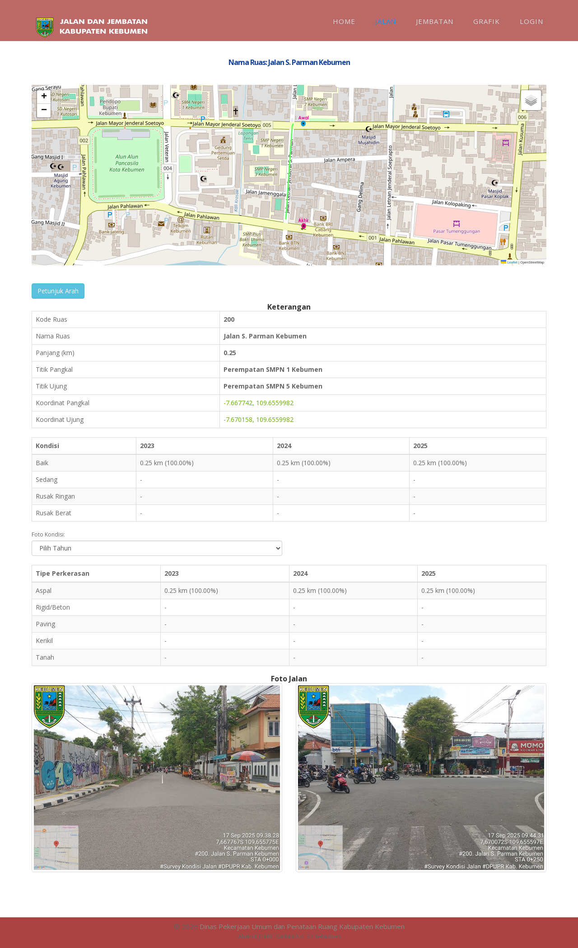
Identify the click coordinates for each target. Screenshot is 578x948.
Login (531, 21)
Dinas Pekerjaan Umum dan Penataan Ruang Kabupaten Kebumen (302, 926)
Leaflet (509, 262)
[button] (303, 121)
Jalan (385, 21)
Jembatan (434, 21)
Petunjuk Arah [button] (58, 291)
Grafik (486, 21)
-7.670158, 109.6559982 (259, 419)
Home (344, 21)
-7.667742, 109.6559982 (259, 402)
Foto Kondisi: (48, 534)
